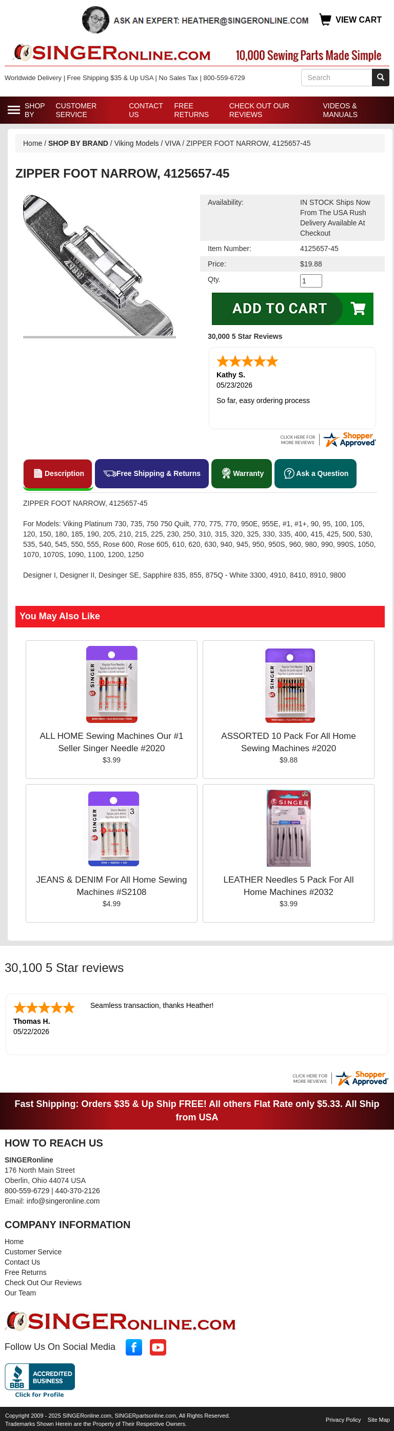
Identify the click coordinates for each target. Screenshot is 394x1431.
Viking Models (136, 143)
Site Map (379, 1420)
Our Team (20, 1293)
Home (32, 143)
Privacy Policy (343, 1420)
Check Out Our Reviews (259, 110)
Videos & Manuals (340, 110)
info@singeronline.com (63, 1201)
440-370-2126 (77, 1191)
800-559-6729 (27, 1191)
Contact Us (146, 110)
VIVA (172, 143)
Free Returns (191, 110)
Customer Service (76, 110)
